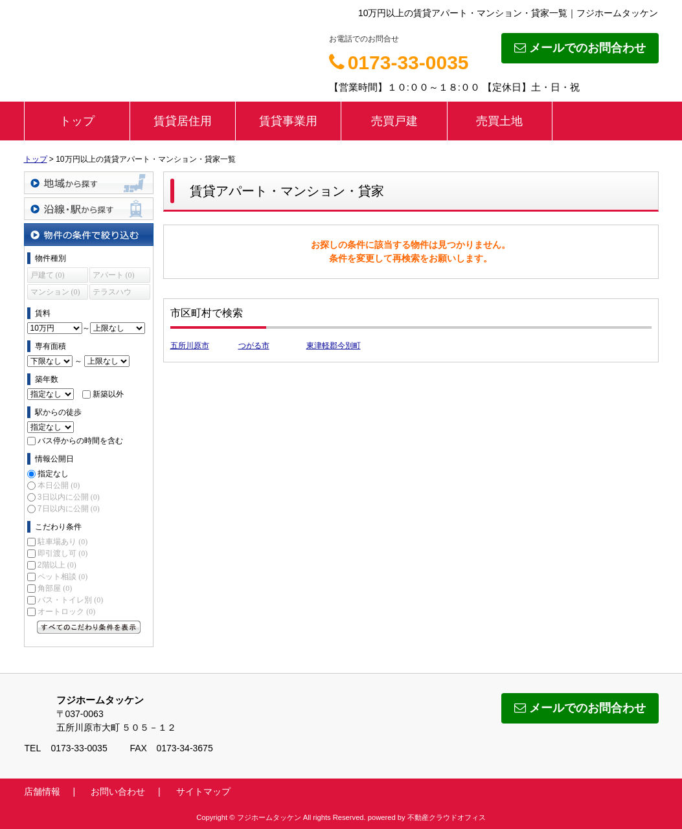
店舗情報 (42, 791)
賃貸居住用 (182, 121)
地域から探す (88, 182)
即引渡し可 (62, 553)
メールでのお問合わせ (580, 47)
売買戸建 (394, 121)
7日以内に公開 (69, 508)
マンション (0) (55, 291)
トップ (77, 121)
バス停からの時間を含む (80, 440)
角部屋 (55, 588)
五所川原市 (189, 345)
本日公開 (59, 485)
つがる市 (253, 345)
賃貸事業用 (288, 121)
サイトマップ (203, 791)
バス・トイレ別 (70, 599)
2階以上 (57, 564)
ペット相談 (62, 576)
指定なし (53, 473)
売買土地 (499, 121)
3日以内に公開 (69, 497)
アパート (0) (114, 275)
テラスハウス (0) (112, 293)
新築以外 (108, 394)
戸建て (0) (47, 275)
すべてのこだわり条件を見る (89, 627)
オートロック (66, 611)
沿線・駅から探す (88, 208)
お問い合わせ (118, 791)
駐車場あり (62, 541)
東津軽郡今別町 (333, 345)
